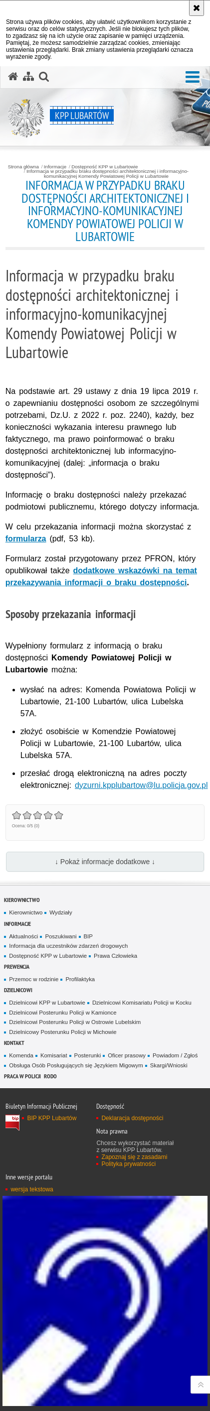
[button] (193, 77)
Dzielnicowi (18, 990)
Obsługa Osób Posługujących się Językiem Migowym (76, 1065)
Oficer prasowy (127, 1055)
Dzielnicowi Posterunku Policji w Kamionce (62, 1013)
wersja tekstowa (31, 1189)
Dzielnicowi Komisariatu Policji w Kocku (142, 1003)
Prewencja (16, 966)
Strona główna (23, 166)
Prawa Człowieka (115, 956)
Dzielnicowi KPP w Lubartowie (47, 1003)
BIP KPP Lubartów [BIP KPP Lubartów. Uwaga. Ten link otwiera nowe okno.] (51, 1118)
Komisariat (53, 1055)
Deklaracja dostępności (132, 1118)
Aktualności (23, 936)
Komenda (21, 1055)
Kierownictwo (22, 899)
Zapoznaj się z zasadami (134, 1157)
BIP (88, 936)
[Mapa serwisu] (28, 76)
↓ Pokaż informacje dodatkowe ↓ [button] (105, 862)
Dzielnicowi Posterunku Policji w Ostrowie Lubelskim (75, 1022)
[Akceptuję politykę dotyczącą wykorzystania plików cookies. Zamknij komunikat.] (196, 8)
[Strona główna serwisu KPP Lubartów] (13, 76)
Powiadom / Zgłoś (175, 1055)
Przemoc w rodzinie (33, 979)
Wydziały (60, 912)
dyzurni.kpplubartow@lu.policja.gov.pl (141, 785)
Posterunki (87, 1055)
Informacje (55, 166)
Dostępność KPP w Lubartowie (104, 166)
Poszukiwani (60, 936)
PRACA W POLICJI (22, 1076)
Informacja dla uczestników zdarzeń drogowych (68, 946)
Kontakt (14, 1042)
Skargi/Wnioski (169, 1065)
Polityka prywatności (128, 1163)
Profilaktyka (80, 979)
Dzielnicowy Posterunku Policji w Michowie (62, 1032)
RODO (50, 1076)
